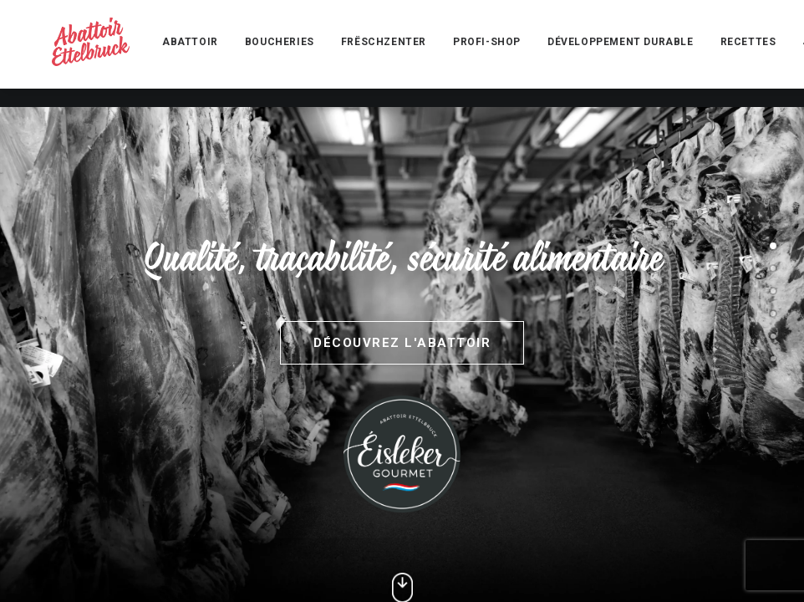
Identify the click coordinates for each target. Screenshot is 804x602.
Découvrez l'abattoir (402, 342)
